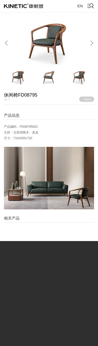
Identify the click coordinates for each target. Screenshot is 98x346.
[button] (6, 43)
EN (80, 6)
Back (86, 99)
